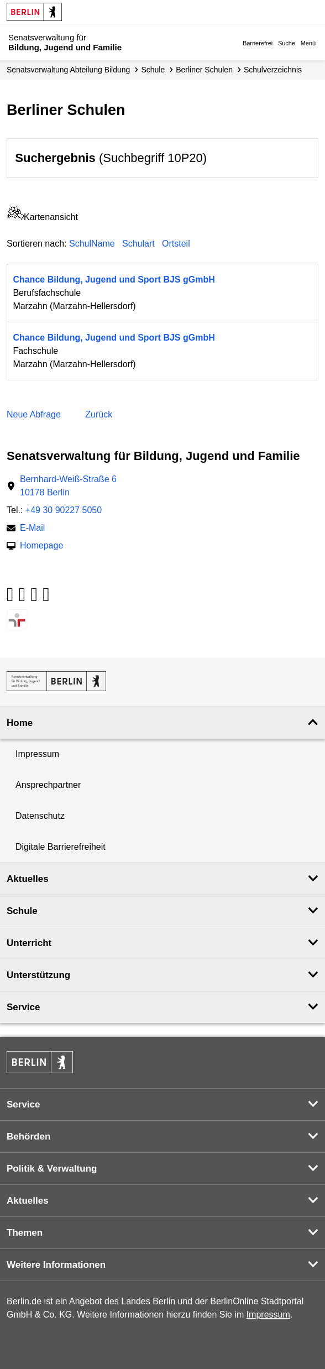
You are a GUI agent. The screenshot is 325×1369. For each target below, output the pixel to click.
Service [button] (23, 1007)
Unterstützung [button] (38, 975)
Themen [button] (25, 1232)
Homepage (41, 546)
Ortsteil (176, 243)
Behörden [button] (28, 1136)
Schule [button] (22, 911)
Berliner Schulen (204, 69)
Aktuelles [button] (28, 879)
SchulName (92, 243)
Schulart (138, 243)
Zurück (98, 414)
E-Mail (32, 529)
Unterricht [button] (29, 943)
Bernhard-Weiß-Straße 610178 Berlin (68, 485)
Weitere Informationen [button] (56, 1265)
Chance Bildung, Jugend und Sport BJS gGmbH (113, 279)
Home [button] (20, 723)
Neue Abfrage (34, 414)
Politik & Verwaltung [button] (52, 1168)
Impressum (37, 754)
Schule (153, 69)
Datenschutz (40, 816)
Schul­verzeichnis (273, 69)
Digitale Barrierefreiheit (60, 846)
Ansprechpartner (48, 785)
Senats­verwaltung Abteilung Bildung (68, 69)
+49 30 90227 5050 (63, 510)
